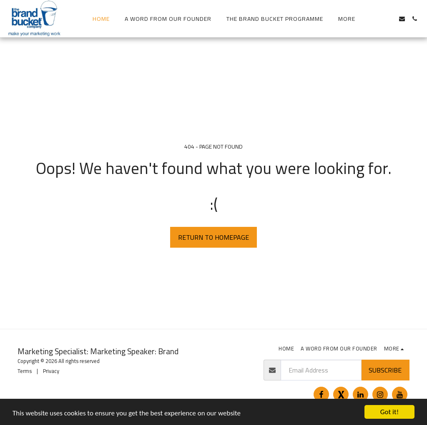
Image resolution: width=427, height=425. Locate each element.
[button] (377, 19)
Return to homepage (213, 237)
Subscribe (385, 370)
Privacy (51, 371)
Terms (25, 371)
